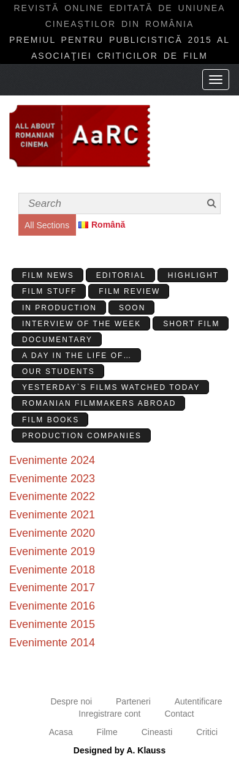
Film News (48, 275)
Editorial (121, 275)
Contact (179, 714)
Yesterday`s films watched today (111, 387)
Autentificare (198, 701)
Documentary (57, 339)
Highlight (193, 275)
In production (59, 308)
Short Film (191, 323)
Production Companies (82, 435)
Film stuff (49, 291)
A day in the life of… (77, 355)
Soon (132, 308)
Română (108, 225)
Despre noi (71, 701)
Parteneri (133, 701)
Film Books (50, 420)
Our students (58, 371)
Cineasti (157, 732)
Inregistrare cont (109, 714)
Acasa (61, 732)
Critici (207, 732)
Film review (129, 291)
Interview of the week (81, 323)
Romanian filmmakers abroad (99, 403)
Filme (107, 732)
